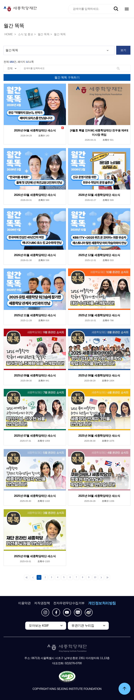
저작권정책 (42, 603)
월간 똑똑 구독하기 (66, 77)
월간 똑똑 (43, 34)
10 (95, 577)
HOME (8, 34)
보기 (123, 50)
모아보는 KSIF (39, 625)
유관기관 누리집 (82, 625)
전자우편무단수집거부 (69, 603)
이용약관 (24, 603)
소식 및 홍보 (25, 34)
